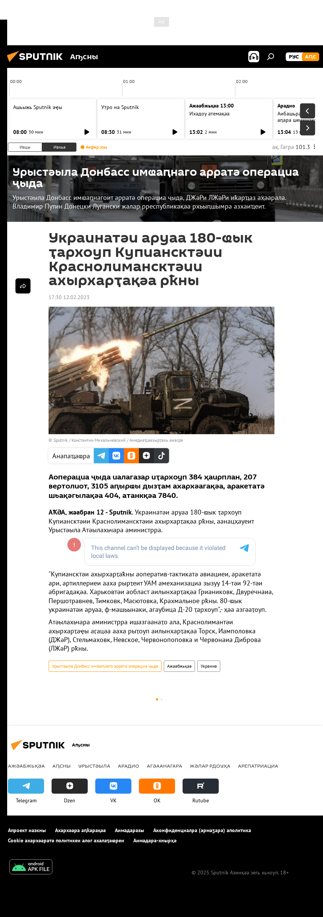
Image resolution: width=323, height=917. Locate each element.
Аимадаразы (129, 830)
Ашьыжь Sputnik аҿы (37, 107)
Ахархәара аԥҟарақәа (80, 830)
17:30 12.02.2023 (69, 297)
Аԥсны (61, 765)
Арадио (286, 105)
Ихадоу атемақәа (209, 113)
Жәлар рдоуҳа (210, 765)
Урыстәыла (94, 765)
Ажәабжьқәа (179, 666)
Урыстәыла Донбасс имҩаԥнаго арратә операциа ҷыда (105, 666)
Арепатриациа (258, 765)
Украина (209, 666)
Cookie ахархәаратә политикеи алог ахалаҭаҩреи (66, 840)
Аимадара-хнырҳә (155, 840)
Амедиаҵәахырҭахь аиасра (156, 440)
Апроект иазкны (27, 830)
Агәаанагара (164, 765)
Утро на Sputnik (120, 107)
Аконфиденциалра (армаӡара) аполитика (202, 830)
